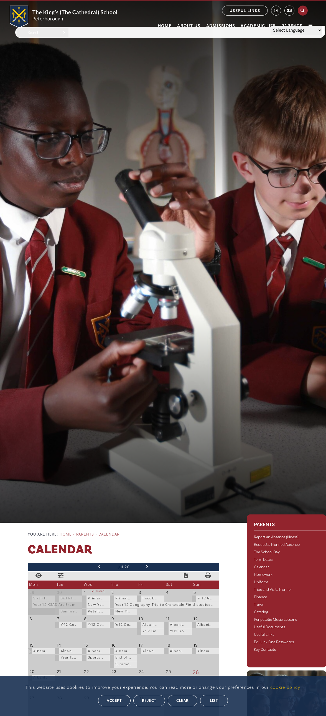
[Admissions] (220, 14)
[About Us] (188, 14)
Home (66, 534)
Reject (149, 700)
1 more (99, 591)
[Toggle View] (39, 576)
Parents (85, 534)
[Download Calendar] (186, 576)
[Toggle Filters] (61, 576)
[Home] (63, 17)
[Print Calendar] (208, 576)
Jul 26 (124, 567)
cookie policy (285, 687)
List (214, 700)
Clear (182, 700)
